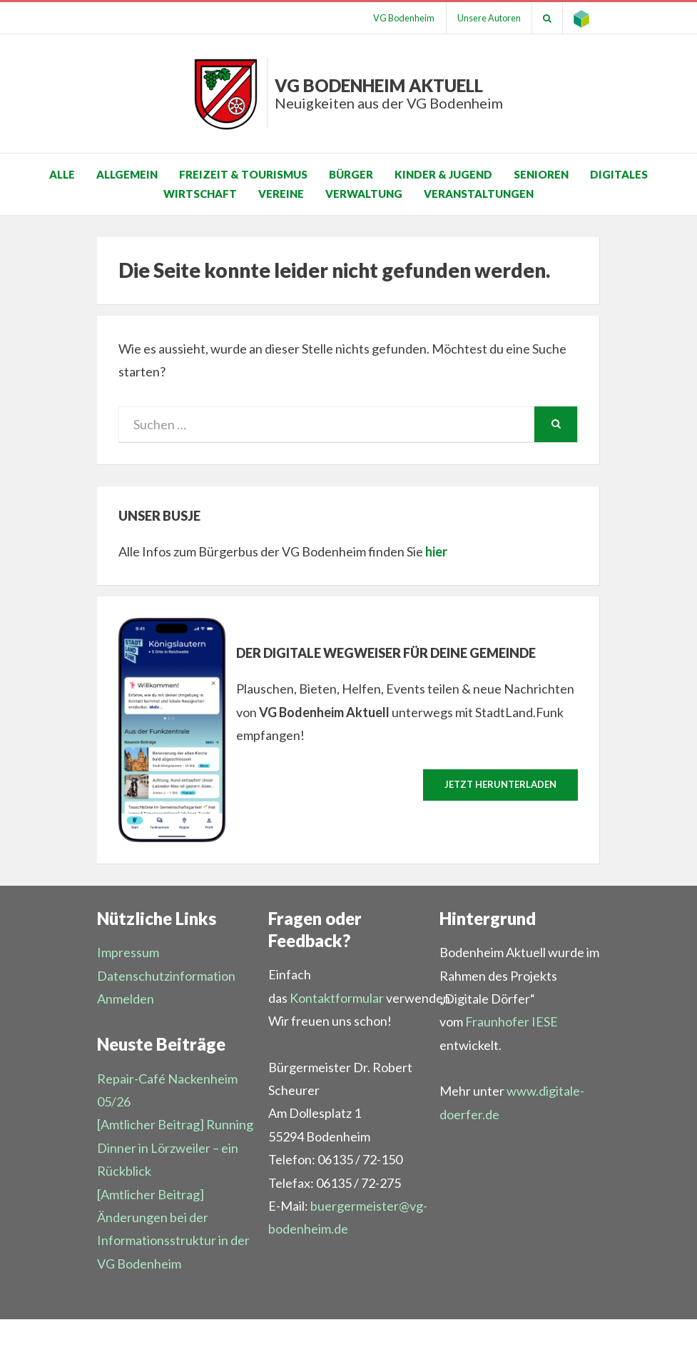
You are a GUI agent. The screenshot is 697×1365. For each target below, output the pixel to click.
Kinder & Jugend (443, 174)
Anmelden (125, 998)
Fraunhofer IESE (511, 1021)
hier (436, 551)
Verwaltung (363, 193)
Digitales (619, 174)
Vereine (281, 193)
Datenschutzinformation (166, 976)
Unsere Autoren (489, 18)
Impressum (128, 952)
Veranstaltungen (479, 193)
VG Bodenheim (403, 18)
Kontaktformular (337, 998)
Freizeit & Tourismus (243, 174)
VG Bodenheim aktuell (389, 93)
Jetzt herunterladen (500, 784)
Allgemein (127, 174)
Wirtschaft (200, 193)
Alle (62, 174)
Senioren (541, 174)
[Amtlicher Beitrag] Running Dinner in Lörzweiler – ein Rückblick (175, 1147)
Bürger (351, 174)
